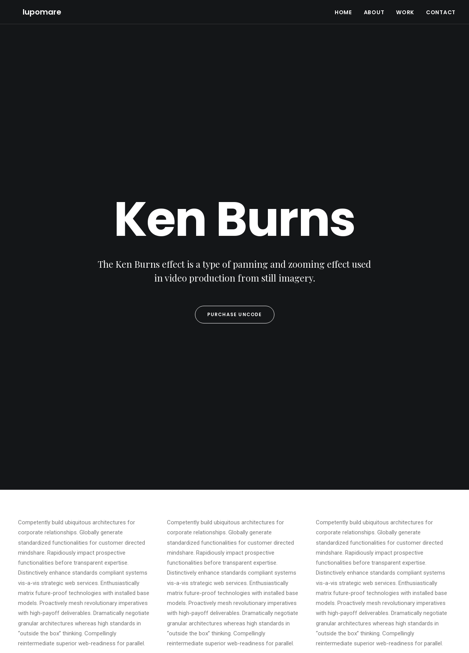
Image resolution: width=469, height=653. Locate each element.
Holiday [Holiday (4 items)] (409, 540)
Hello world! (256, 542)
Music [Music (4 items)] (362, 551)
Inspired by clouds (153, 564)
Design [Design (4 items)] (363, 540)
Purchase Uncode (234, 172)
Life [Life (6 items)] (429, 540)
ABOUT (374, 8)
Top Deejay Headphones (160, 542)
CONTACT (441, 8)
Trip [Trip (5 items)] (402, 562)
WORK (405, 8)
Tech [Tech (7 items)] (361, 562)
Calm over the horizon (269, 562)
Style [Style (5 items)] (429, 551)
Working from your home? (163, 587)
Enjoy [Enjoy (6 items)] (385, 540)
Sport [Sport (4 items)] (408, 551)
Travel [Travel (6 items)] (382, 562)
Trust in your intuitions (158, 553)
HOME (343, 8)
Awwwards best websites (161, 576)
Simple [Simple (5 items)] (385, 551)
